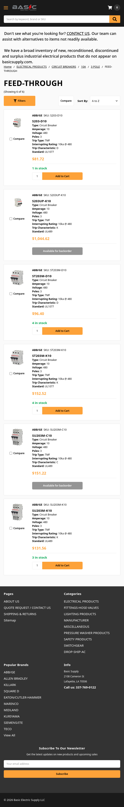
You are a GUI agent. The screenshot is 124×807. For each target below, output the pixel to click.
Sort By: (83, 101)
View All (9, 735)
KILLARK (10, 685)
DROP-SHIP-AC (75, 652)
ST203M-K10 (41, 355)
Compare (66, 101)
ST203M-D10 (41, 276)
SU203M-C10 (42, 435)
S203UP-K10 (41, 201)
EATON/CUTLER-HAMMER (22, 697)
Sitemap (10, 620)
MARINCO (11, 704)
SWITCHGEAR (74, 645)
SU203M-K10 (42, 510)
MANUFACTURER (76, 620)
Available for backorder (57, 251)
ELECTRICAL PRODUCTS (81, 601)
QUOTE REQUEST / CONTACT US (27, 607)
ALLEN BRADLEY (16, 678)
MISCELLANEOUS (76, 626)
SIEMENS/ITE (13, 722)
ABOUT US (11, 601)
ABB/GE (9, 672)
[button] (19, 101)
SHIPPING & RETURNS (20, 614)
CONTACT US (78, 33)
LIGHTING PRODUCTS (80, 614)
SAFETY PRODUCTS (78, 639)
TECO (8, 729)
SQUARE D (11, 691)
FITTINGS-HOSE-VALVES (81, 607)
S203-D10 (39, 121)
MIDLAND (11, 710)
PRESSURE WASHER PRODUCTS (87, 633)
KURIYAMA (12, 716)
